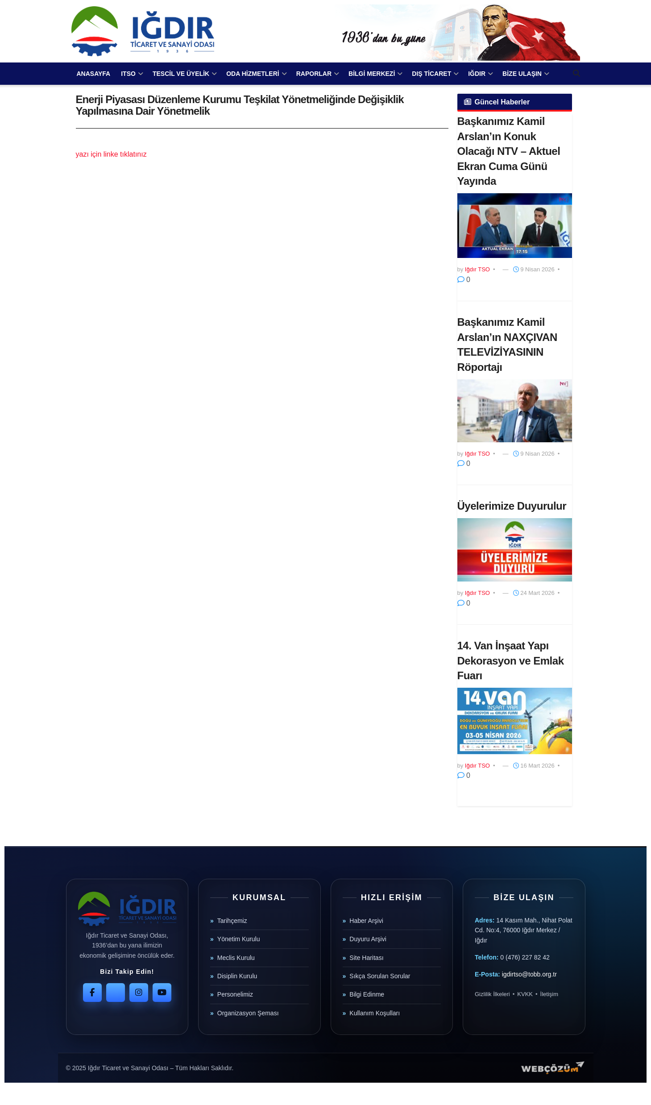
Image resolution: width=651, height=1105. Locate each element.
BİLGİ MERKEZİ (371, 73)
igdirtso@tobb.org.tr (529, 974)
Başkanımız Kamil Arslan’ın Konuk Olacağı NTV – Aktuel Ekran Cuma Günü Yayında (508, 151)
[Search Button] (576, 73)
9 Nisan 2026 (534, 269)
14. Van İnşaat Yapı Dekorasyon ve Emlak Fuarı (510, 660)
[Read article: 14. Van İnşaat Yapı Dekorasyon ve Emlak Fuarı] (514, 721)
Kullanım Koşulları (374, 1013)
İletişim (549, 994)
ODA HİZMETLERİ (252, 73)
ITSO (128, 73)
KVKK (525, 994)
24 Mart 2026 (534, 593)
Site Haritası (366, 957)
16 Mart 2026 (534, 765)
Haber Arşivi (366, 920)
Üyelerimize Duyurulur (512, 506)
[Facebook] (92, 992)
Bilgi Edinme (366, 994)
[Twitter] (115, 992)
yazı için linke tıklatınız (111, 154)
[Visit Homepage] (142, 31)
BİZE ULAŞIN (522, 73)
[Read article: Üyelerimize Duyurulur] (514, 550)
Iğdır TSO (477, 269)
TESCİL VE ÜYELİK (181, 73)
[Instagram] (138, 992)
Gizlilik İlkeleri (492, 994)
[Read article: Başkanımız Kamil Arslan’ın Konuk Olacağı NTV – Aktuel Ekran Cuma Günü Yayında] (514, 225)
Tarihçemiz (232, 920)
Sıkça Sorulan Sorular (379, 976)
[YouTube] (162, 992)
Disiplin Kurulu (237, 976)
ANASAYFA (94, 73)
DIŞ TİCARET (431, 73)
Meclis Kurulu (236, 957)
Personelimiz (235, 994)
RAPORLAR (314, 73)
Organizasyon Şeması (248, 1013)
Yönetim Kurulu (238, 939)
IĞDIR (476, 73)
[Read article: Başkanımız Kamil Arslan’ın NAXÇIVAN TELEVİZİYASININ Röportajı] (514, 410)
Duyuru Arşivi (367, 939)
